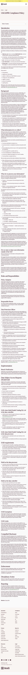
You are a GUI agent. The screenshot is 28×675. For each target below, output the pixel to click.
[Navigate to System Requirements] (4, 640)
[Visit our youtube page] (10, 660)
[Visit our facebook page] (2, 660)
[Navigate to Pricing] (2, 630)
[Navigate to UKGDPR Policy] (17, 651)
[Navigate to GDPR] (16, 621)
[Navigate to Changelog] (3, 631)
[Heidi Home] (4, 4)
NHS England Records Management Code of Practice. (11, 246)
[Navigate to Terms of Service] (18, 647)
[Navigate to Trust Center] (17, 614)
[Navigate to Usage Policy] (17, 649)
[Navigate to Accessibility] (17, 652)
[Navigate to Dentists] (2, 621)
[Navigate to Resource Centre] (4, 649)
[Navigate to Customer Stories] (18, 633)
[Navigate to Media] (16, 635)
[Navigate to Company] (16, 631)
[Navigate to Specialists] (2, 614)
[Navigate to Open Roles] (17, 636)
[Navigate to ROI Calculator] (3, 647)
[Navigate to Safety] (16, 612)
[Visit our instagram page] (4, 660)
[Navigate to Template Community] (4, 651)
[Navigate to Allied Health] (3, 619)
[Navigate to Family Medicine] (3, 612)
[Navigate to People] (16, 638)
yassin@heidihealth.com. (13, 362)
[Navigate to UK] (15, 619)
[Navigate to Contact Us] (17, 630)
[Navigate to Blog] (2, 646)
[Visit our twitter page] (8, 660)
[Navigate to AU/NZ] (16, 616)
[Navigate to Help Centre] (3, 636)
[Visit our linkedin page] (6, 660)
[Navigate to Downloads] (3, 633)
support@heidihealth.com (12, 87)
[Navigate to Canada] (16, 617)
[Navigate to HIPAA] (16, 622)
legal (6, 10)
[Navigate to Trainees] (2, 624)
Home (2, 10)
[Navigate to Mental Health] (3, 617)
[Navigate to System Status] (3, 638)
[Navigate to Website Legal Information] (19, 654)
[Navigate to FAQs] (2, 652)
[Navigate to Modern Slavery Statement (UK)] (20, 656)
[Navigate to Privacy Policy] (17, 646)
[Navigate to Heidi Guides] (3, 635)
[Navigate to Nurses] (2, 616)
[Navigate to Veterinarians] (3, 622)
